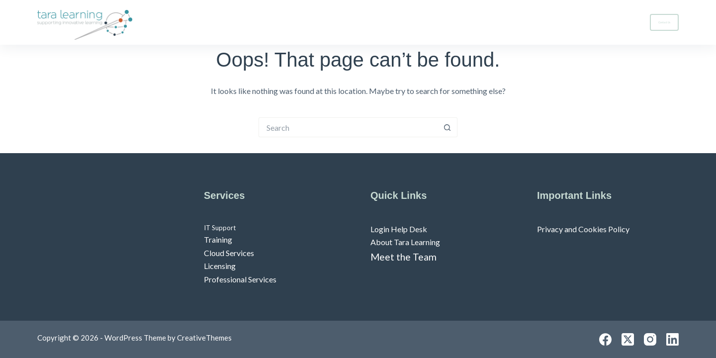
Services (548, 22)
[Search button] (447, 127)
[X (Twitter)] (628, 339)
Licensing (220, 265)
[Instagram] (650, 339)
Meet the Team (403, 257)
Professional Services (240, 279)
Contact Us (664, 22)
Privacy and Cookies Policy (583, 229)
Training (218, 239)
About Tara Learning (405, 242)
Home (488, 22)
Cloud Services (229, 253)
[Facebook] (605, 339)
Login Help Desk (398, 229)
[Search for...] (348, 127)
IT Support (220, 228)
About (612, 22)
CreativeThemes (204, 337)
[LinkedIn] (672, 339)
